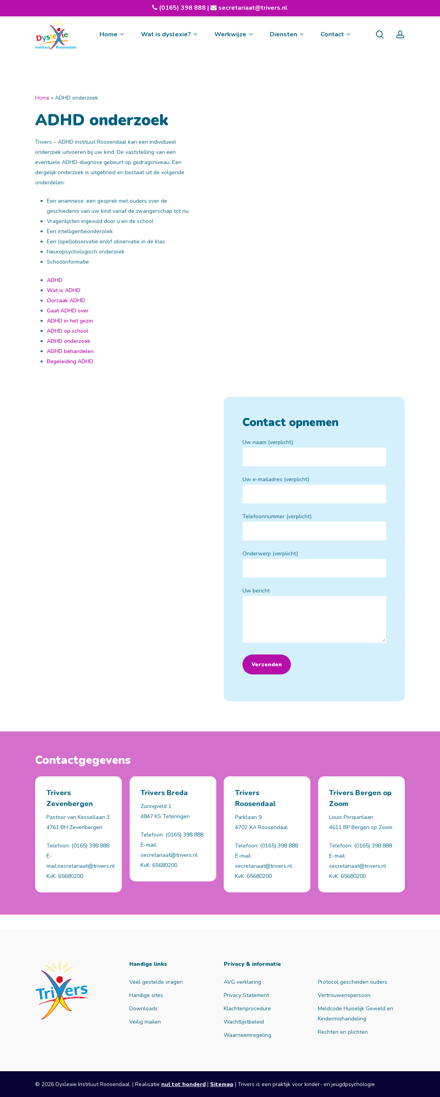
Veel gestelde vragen (156, 982)
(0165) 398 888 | (188, 8)
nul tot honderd (183, 1084)
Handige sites (146, 995)
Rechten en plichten (343, 1032)
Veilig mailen (145, 1022)
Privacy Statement (246, 995)
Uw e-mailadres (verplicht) (314, 489)
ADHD (54, 280)
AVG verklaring (242, 982)
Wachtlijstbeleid (244, 1022)
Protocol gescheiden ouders (352, 982)
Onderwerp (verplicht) (314, 564)
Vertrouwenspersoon (344, 995)
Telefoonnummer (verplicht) (314, 526)
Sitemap (221, 1084)
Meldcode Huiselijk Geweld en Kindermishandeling (355, 1013)
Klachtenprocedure (247, 1008)
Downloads (143, 1008)
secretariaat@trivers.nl (252, 8)
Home (42, 98)
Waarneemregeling (247, 1035)
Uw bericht (314, 616)
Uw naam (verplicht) (314, 452)
